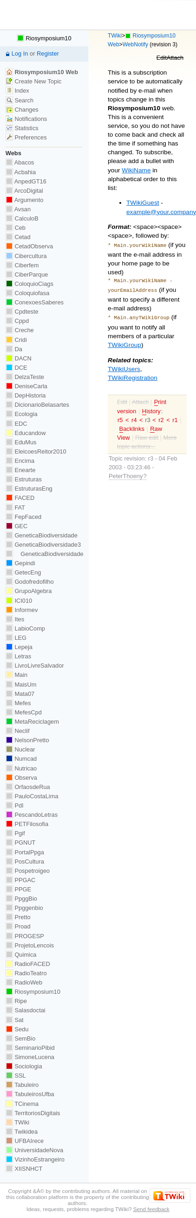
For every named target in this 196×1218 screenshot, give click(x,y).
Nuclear (20, 749)
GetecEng (23, 572)
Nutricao (21, 768)
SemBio (20, 1038)
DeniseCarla (26, 386)
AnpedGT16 (26, 181)
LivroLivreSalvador (35, 665)
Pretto (18, 917)
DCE (16, 367)
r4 (134, 417)
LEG (16, 637)
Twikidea (22, 1131)
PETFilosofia (27, 823)
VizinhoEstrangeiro (35, 1159)
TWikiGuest (142, 202)
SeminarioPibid (30, 1047)
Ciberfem (22, 265)
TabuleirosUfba (30, 1094)
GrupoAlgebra (29, 590)
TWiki (115, 35)
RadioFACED (28, 963)
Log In (20, 53)
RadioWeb (24, 982)
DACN (19, 358)
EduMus (21, 442)
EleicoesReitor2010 (36, 451)
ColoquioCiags (29, 283)
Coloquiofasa (27, 293)
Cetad (18, 237)
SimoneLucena (30, 1057)
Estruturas (24, 479)
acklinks (131, 426)
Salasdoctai (26, 1010)
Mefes (18, 703)
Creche (20, 330)
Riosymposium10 (44, 38)
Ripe (16, 1000)
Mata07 (20, 693)
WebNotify (135, 44)
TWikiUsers (124, 366)
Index (17, 90)
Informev (22, 609)
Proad (18, 926)
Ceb (16, 227)
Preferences (26, 137)
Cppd (17, 320)
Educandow (26, 432)
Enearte (21, 470)
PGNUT (20, 842)
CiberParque (27, 274)
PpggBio (21, 898)
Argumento (25, 199)
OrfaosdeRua (28, 786)
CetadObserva (29, 246)
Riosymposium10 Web (42, 72)
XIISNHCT (24, 1168)
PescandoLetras (32, 814)
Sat (15, 1019)
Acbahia (21, 172)
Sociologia (24, 1066)
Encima (20, 460)
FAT (15, 507)
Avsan (18, 209)
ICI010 (19, 600)
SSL (16, 1075)
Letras (18, 656)
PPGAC (20, 880)
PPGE (18, 889)
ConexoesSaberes (35, 302)
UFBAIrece (25, 1140)
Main (16, 674)
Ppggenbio (24, 907)
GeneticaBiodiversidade (42, 535)
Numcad (21, 758)
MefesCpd (24, 712)
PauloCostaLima (32, 796)
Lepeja (19, 647)
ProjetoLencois (30, 945)
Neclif (18, 730)
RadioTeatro (26, 973)
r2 (160, 417)
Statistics (22, 128)
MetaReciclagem (32, 721)
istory (151, 408)
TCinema (22, 1103)
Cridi (16, 339)
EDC (16, 423)
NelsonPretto (27, 740)
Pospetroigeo (28, 870)
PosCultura (25, 861)
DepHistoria (26, 395)
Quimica (21, 954)
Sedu (17, 1029)
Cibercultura (26, 255)
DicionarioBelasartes (37, 404)
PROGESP (25, 936)
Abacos (20, 162)
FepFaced (23, 516)
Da (14, 349)
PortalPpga (25, 852)
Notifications (26, 118)
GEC (16, 526)
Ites (15, 619)
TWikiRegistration (132, 375)
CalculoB (22, 218)
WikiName (136, 170)
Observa (21, 777)
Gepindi (20, 563)
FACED (20, 497)
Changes (22, 109)
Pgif (15, 833)
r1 (174, 417)
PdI (15, 805)
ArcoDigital (24, 190)
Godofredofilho (30, 581)
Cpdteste (22, 311)
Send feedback (151, 1209)
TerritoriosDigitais (33, 1113)
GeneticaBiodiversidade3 (43, 544)
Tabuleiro (22, 1084)
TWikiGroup (124, 342)
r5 (120, 417)
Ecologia (22, 413)
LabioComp (25, 628)
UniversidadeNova (34, 1150)
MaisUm (21, 684)
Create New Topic (34, 81)
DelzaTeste (25, 376)
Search (19, 100)
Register (48, 53)
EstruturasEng (29, 488)
